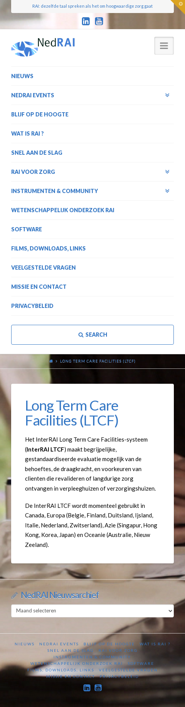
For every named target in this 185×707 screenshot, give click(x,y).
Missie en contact (70, 676)
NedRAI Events (59, 644)
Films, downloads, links (60, 670)
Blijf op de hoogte (109, 644)
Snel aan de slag (70, 650)
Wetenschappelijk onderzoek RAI (76, 663)
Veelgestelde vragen (128, 670)
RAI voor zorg (118, 650)
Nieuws (25, 644)
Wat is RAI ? (155, 644)
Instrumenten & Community (92, 657)
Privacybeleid (119, 676)
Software (141, 663)
